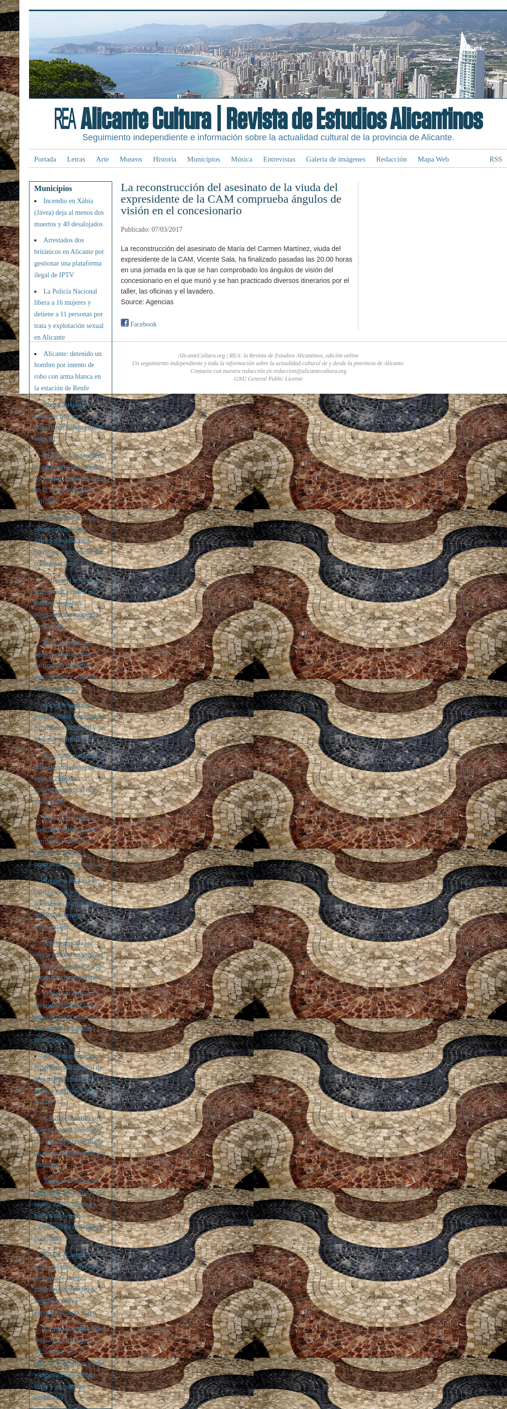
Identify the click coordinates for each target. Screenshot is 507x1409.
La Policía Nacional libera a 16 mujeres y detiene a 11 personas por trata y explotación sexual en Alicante (69, 314)
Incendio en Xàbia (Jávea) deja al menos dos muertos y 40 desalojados (69, 212)
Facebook (139, 324)
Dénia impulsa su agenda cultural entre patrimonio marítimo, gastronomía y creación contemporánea (66, 665)
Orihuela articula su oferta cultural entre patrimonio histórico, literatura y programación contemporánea (68, 540)
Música (241, 159)
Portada (45, 159)
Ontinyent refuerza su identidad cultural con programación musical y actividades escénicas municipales (68, 1016)
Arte (102, 159)
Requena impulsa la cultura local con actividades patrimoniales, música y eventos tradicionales (69, 903)
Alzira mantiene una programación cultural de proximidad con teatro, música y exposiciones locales (68, 1079)
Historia (164, 159)
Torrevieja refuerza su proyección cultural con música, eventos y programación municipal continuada (68, 603)
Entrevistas (279, 159)
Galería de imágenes (335, 159)
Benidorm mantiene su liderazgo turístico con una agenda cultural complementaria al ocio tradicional (70, 778)
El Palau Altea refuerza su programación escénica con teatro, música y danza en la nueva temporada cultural (70, 478)
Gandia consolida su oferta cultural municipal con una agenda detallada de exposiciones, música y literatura (69, 1141)
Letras (76, 159)
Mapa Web (433, 159)
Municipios (203, 159)
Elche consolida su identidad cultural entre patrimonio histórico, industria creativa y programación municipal (67, 841)
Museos (130, 159)
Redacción (391, 159)
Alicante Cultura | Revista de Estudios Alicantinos (281, 120)
